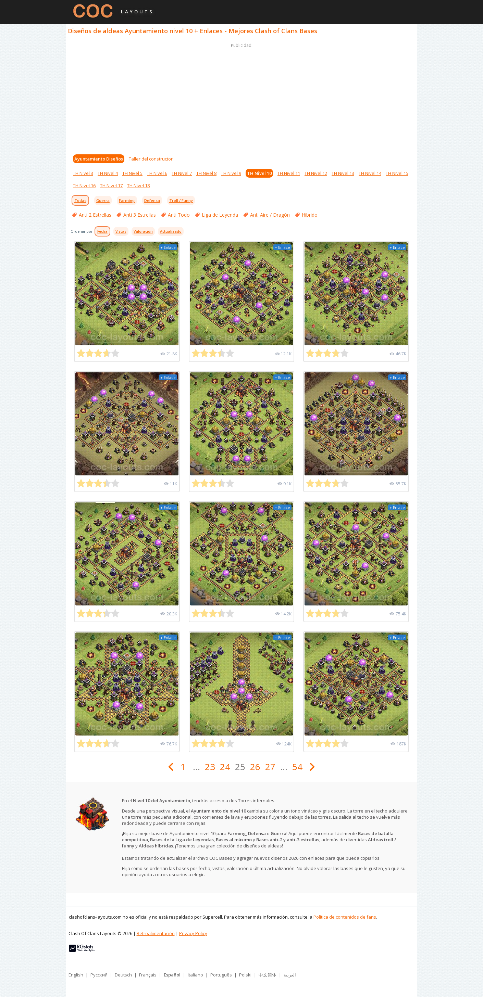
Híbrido (310, 215)
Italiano (195, 975)
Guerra (103, 200)
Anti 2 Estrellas (95, 215)
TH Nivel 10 (259, 173)
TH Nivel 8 (206, 173)
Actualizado (171, 231)
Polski (245, 975)
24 (225, 766)
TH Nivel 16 (84, 185)
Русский (99, 975)
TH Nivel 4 (108, 173)
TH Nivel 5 (132, 173)
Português (221, 975)
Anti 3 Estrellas (139, 215)
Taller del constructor (151, 159)
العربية (290, 975)
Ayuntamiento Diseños (98, 159)
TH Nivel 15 (397, 173)
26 (255, 766)
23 (210, 766)
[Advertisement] (241, 97)
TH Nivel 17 (111, 185)
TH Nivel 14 (370, 173)
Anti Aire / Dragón (270, 215)
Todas (80, 200)
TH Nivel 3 (83, 173)
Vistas (120, 231)
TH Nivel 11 (288, 173)
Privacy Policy (193, 933)
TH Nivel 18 (138, 185)
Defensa (152, 200)
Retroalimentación (156, 933)
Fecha (102, 231)
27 (270, 766)
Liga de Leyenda (220, 215)
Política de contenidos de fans (344, 917)
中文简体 (267, 975)
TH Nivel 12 (316, 173)
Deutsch (123, 975)
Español (172, 975)
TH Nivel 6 (157, 173)
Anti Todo (179, 215)
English (76, 975)
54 (297, 766)
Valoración (143, 231)
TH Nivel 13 (343, 173)
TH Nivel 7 (182, 173)
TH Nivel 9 (231, 173)
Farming (127, 200)
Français (148, 975)
